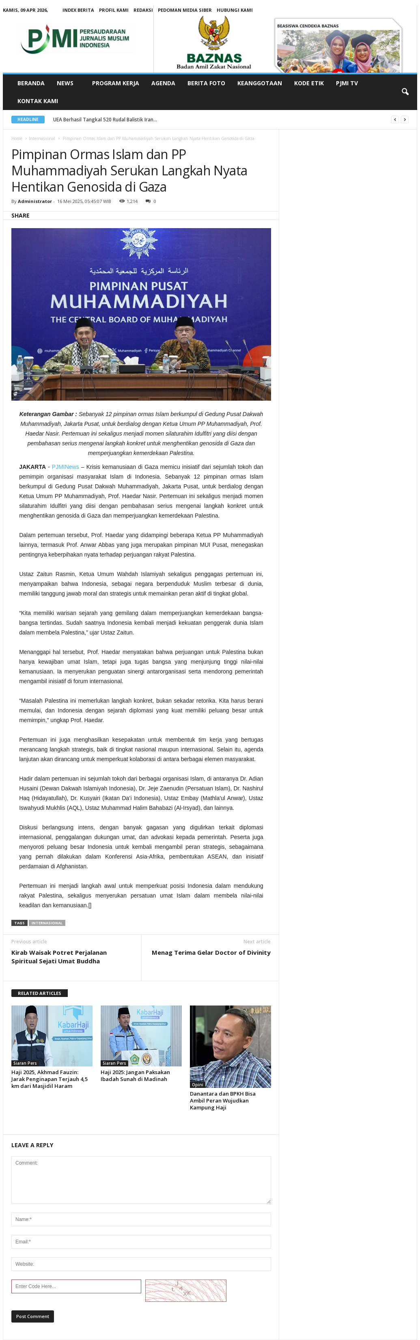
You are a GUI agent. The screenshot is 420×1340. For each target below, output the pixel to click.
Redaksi (143, 10)
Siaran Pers (25, 1063)
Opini (197, 1085)
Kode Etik (309, 83)
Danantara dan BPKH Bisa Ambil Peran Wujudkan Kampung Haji (223, 1100)
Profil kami (114, 10)
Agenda (163, 83)
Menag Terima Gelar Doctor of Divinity (211, 952)
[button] (405, 92)
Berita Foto (206, 83)
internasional (47, 923)
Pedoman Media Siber (185, 10)
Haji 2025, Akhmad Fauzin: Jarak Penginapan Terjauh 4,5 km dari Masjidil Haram (49, 1079)
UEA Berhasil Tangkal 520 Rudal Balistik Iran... (105, 119)
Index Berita (78, 10)
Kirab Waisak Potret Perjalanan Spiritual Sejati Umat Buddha (59, 956)
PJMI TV (347, 83)
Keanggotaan (259, 83)
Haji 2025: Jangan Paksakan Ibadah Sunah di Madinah (135, 1075)
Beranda (31, 83)
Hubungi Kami (235, 10)
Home (16, 138)
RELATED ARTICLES (39, 993)
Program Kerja (115, 83)
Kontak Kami (37, 101)
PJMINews (65, 467)
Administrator (35, 201)
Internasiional (42, 138)
